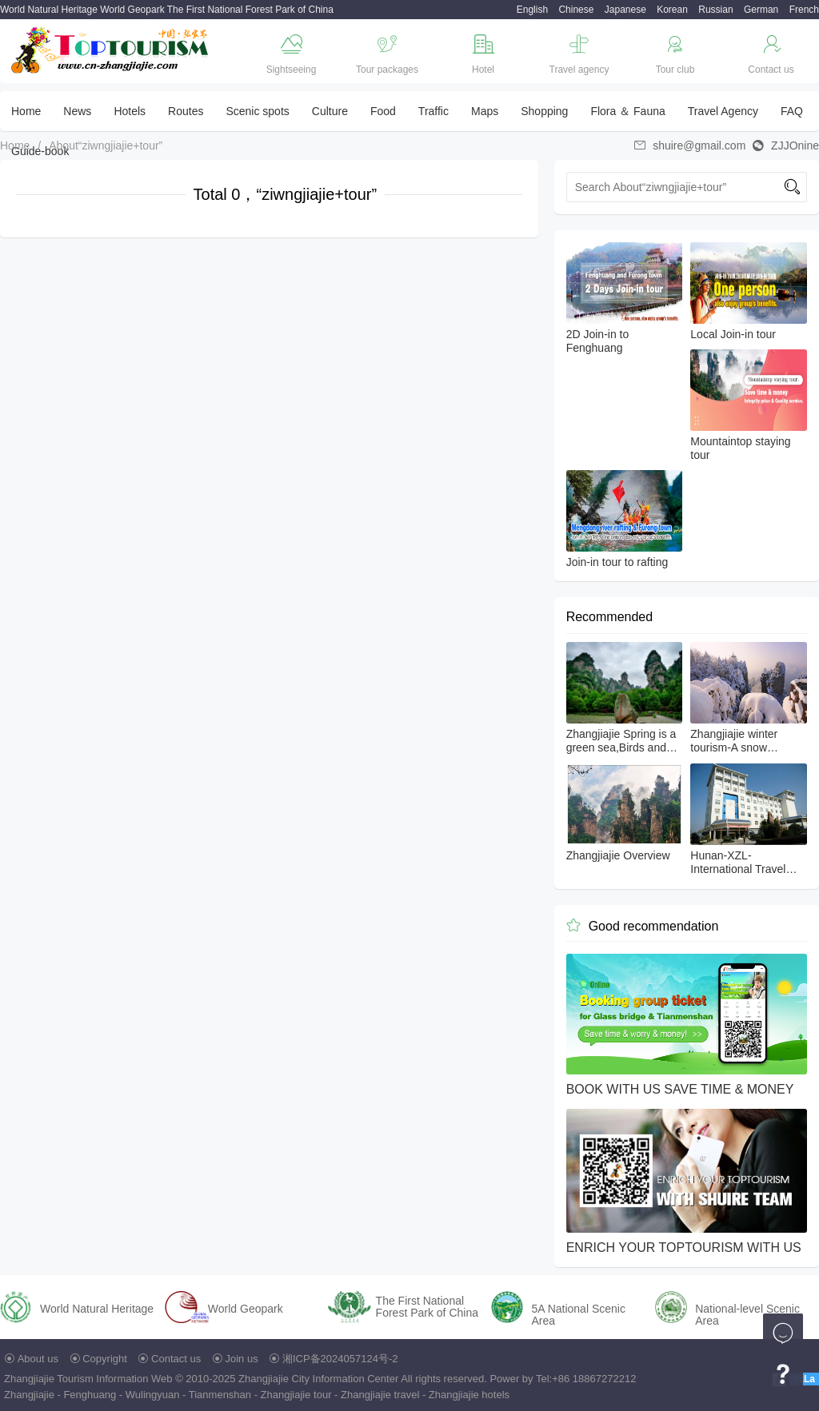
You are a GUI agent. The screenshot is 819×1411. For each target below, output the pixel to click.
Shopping (544, 111)
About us (38, 1359)
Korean (672, 9)
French (804, 9)
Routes (185, 111)
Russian (715, 9)
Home (26, 111)
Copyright (104, 1359)
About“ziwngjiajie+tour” (105, 145)
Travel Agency (723, 111)
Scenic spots (257, 111)
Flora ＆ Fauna (627, 111)
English (532, 9)
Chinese (575, 9)
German (761, 9)
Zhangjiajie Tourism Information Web (88, 1379)
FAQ (792, 111)
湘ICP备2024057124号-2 (340, 1359)
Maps (484, 111)
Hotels (130, 111)
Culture (330, 111)
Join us (242, 1359)
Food (383, 111)
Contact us (176, 1359)
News (77, 111)
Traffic (433, 111)
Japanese (625, 9)
